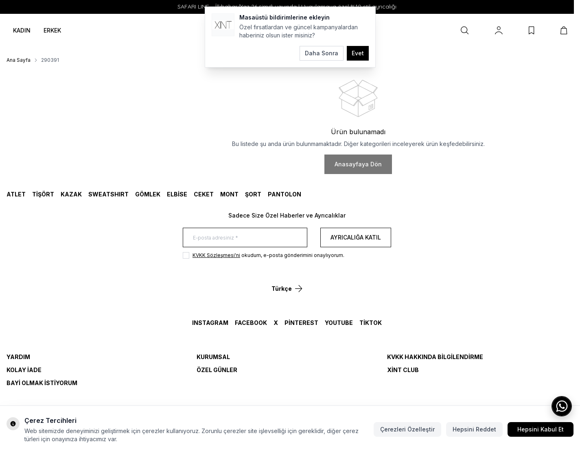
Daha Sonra (321, 53)
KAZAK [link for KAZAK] (71, 194)
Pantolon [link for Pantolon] (284, 194)
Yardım (18, 356)
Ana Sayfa (19, 60)
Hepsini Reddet (474, 429)
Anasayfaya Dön (358, 164)
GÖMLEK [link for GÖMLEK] (147, 194)
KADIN (22, 30)
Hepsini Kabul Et (540, 429)
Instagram (210, 322)
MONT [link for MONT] (229, 194)
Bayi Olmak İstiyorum (42, 382)
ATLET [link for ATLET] (16, 194)
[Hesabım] (499, 30)
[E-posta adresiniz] (245, 237)
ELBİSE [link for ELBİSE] (177, 194)
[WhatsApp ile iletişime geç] (562, 406)
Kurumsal (213, 356)
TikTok (370, 322)
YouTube (339, 322)
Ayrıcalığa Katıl (355, 237)
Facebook (251, 322)
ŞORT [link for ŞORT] (253, 194)
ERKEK (52, 30)
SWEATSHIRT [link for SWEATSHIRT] (108, 194)
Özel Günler (217, 369)
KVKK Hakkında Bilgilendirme (435, 356)
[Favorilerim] (531, 30)
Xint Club (403, 369)
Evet (358, 53)
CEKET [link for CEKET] (204, 194)
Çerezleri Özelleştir (407, 429)
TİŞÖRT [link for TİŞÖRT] (43, 194)
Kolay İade (24, 369)
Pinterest (301, 322)
